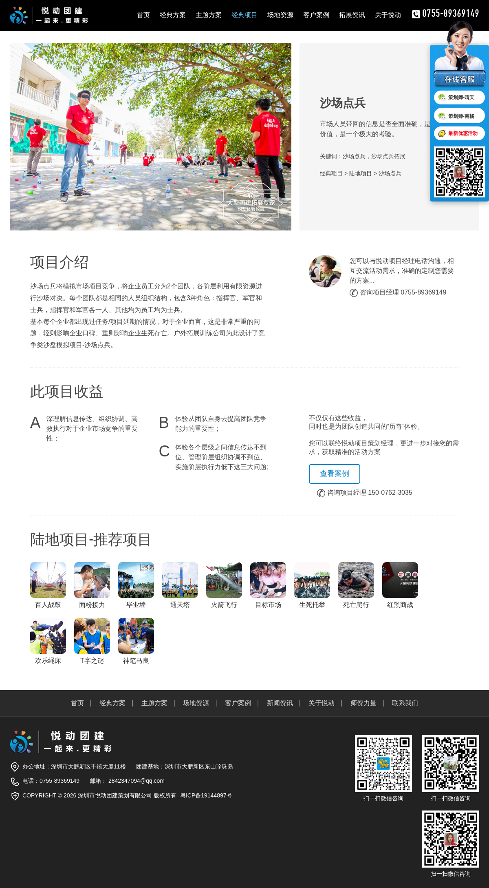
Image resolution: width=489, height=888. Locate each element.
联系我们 (405, 703)
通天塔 (180, 585)
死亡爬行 (356, 585)
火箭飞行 (224, 585)
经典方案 (173, 14)
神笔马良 (136, 641)
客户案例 (316, 14)
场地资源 (280, 14)
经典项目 (244, 14)
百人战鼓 (48, 585)
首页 (143, 14)
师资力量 (363, 703)
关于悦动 (388, 14)
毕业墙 (136, 585)
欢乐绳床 (48, 641)
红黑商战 (400, 585)
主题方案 (209, 14)
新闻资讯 (280, 703)
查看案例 (334, 473)
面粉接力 (92, 585)
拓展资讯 (352, 14)
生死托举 (312, 585)
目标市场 (268, 585)
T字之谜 (92, 641)
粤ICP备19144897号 (206, 795)
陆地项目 (360, 173)
